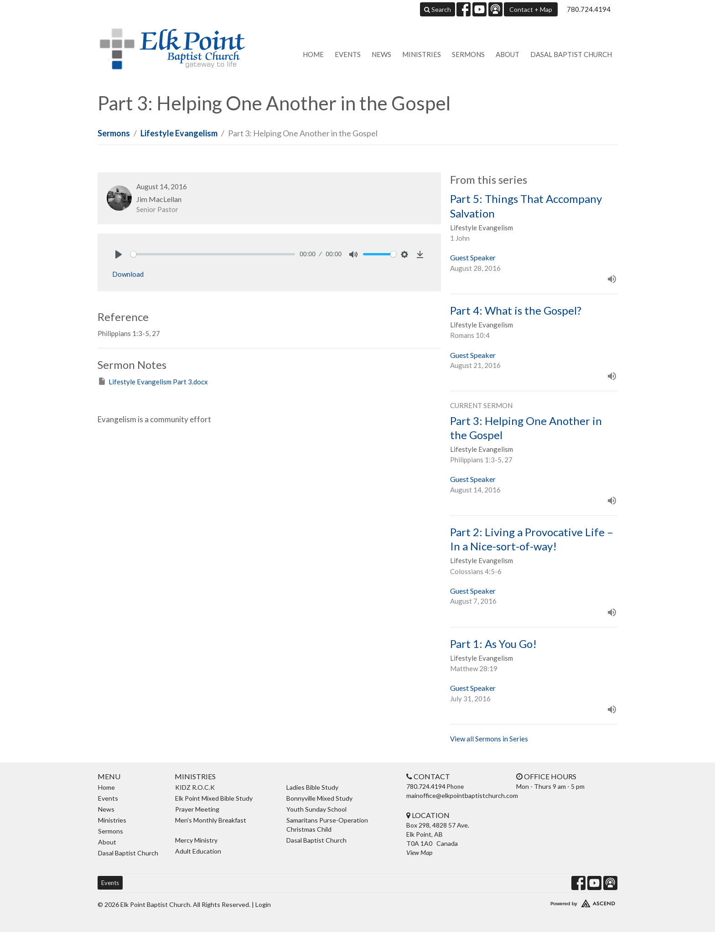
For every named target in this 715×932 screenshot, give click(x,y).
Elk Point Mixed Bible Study (214, 798)
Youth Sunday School (316, 809)
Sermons (468, 54)
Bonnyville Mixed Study (319, 798)
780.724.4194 (589, 9)
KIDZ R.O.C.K (195, 787)
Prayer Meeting (197, 809)
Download (128, 274)
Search (437, 9)
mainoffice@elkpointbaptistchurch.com (462, 795)
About (507, 54)
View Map (419, 852)
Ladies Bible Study (312, 787)
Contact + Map (530, 9)
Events (348, 54)
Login (263, 904)
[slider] (212, 254)
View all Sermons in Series (489, 739)
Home (313, 54)
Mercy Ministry (196, 840)
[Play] (118, 254)
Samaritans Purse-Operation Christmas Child (327, 824)
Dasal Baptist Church (571, 54)
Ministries (421, 54)
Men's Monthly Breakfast (210, 820)
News (381, 54)
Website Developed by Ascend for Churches (555, 901)
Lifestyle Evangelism (179, 133)
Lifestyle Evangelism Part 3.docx (153, 381)
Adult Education (198, 851)
